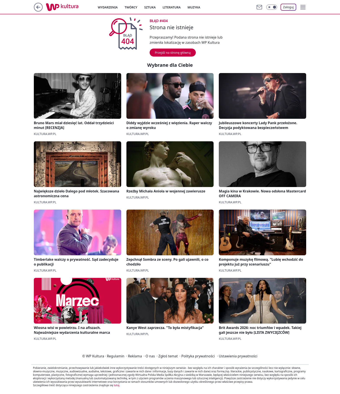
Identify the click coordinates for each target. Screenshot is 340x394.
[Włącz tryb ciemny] (271, 7)
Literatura (172, 7)
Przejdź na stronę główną (173, 52)
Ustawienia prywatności (237, 356)
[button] (302, 7)
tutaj (116, 385)
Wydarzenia (108, 7)
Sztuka (150, 7)
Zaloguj (288, 7)
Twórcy (131, 7)
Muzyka (194, 7)
